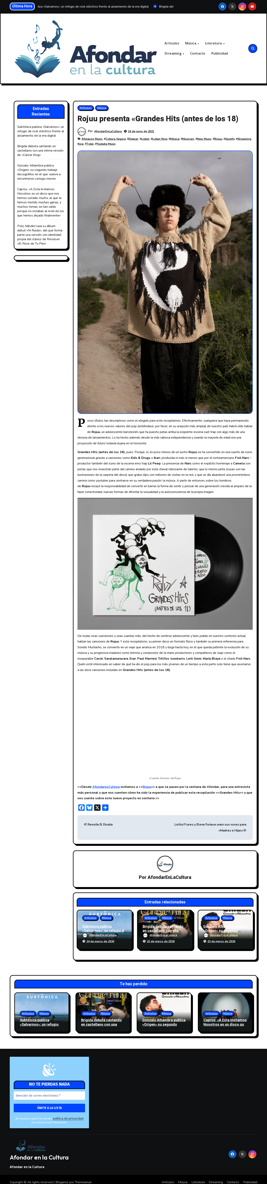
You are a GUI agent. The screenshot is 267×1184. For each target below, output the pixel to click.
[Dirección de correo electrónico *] (49, 1091)
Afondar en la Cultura (39, 1152)
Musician (188, 139)
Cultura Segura (115, 139)
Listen (145, 139)
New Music (204, 139)
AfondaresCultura (106, 787)
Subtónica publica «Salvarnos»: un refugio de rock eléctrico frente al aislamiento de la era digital (40, 131)
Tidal (90, 144)
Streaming (173, 53)
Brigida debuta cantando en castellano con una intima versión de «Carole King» (40, 150)
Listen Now (159, 139)
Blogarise (62, 1176)
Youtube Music (106, 144)
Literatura (214, 43)
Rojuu (218, 139)
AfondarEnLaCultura (108, 131)
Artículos (171, 43)
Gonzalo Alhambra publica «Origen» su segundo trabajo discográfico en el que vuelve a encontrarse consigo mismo (39, 172)
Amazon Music (93, 139)
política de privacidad (65, 1113)
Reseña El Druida (98, 825)
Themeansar (83, 1176)
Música (191, 43)
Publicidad (219, 53)
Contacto (197, 53)
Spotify (229, 139)
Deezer (133, 139)
